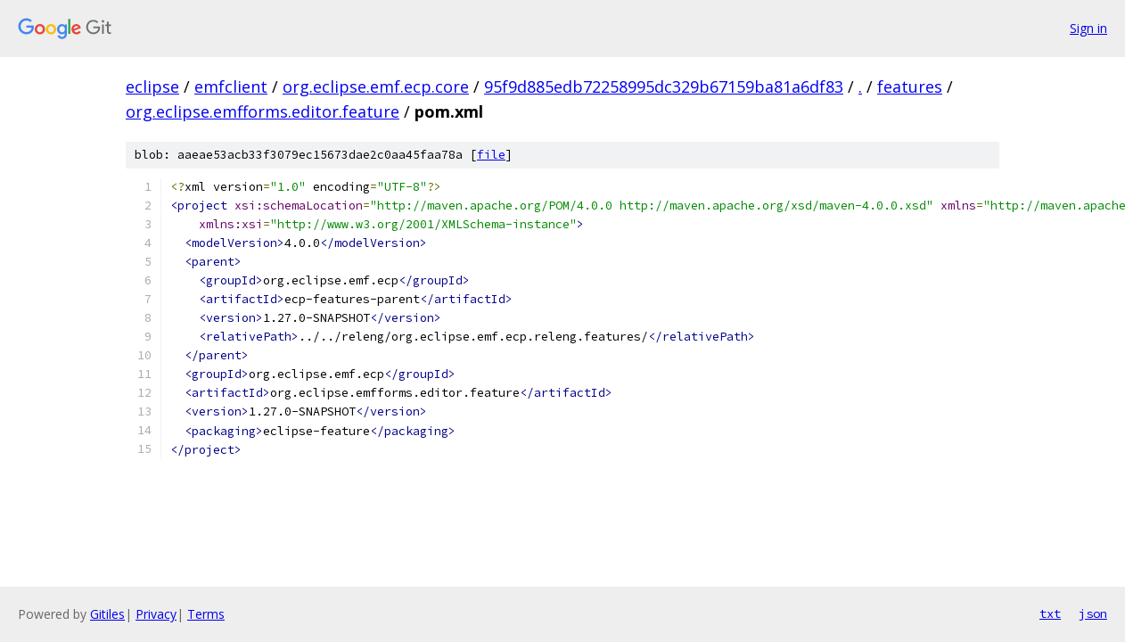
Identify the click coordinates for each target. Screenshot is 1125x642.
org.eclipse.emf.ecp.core (376, 86)
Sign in (1088, 28)
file (491, 154)
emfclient (230, 86)
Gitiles (107, 613)
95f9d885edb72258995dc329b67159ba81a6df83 (663, 86)
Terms (206, 613)
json (1093, 613)
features (909, 86)
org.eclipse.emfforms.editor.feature (262, 111)
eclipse (152, 86)
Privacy (156, 613)
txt (1050, 613)
